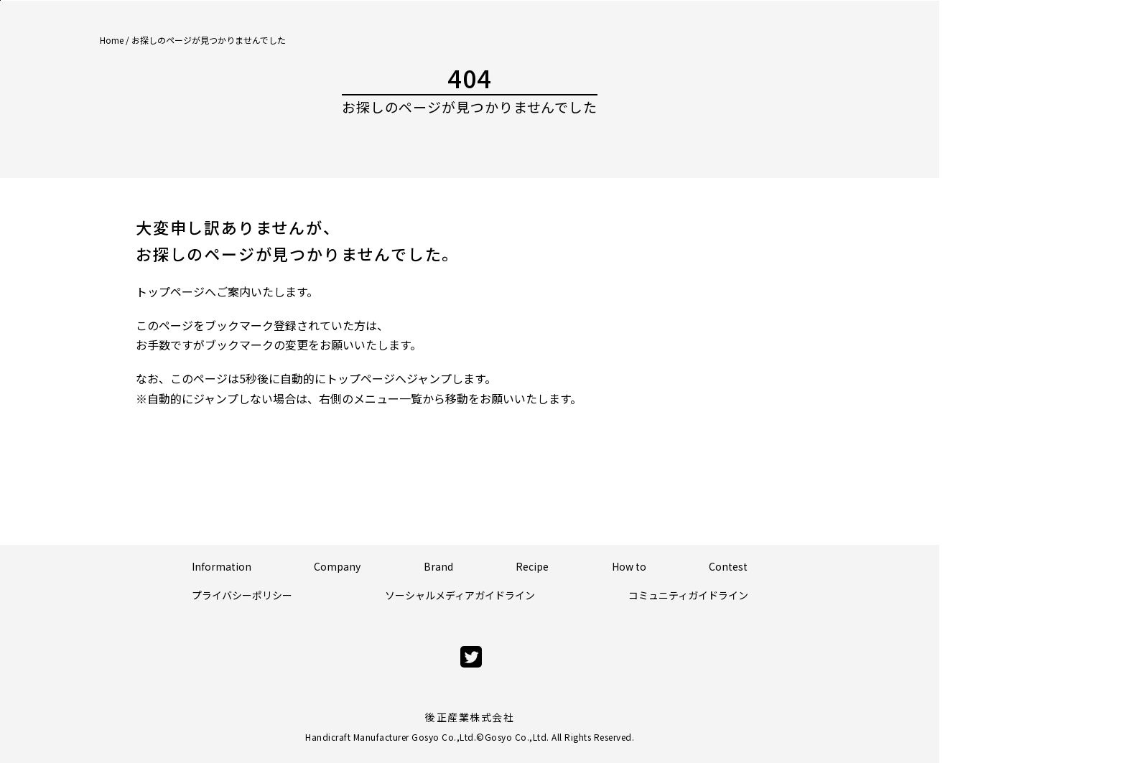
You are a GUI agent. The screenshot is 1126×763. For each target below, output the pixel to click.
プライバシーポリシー (242, 595)
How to (629, 566)
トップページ (170, 291)
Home (112, 40)
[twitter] (471, 657)
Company (337, 566)
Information (221, 566)
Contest (728, 566)
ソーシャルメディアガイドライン (460, 595)
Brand (438, 566)
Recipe (532, 566)
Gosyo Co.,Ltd (516, 737)
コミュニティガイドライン (688, 595)
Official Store (1052, 110)
